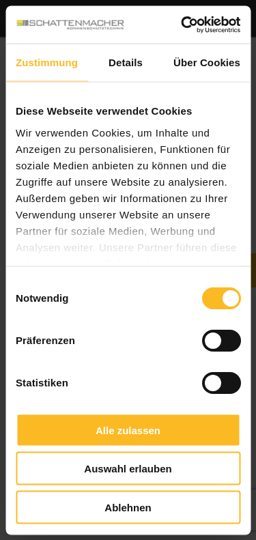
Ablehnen (127, 507)
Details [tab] (126, 62)
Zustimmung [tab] (47, 62)
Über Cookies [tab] (206, 62)
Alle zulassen (128, 430)
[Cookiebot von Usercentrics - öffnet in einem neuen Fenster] (182, 24)
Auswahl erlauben (127, 468)
